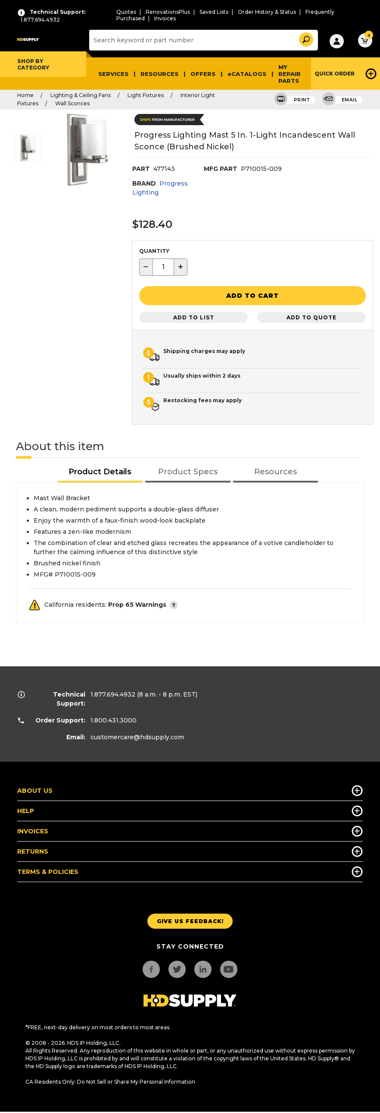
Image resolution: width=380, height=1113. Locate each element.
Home (25, 95)
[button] (305, 38)
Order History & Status (267, 12)
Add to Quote (311, 315)
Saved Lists (213, 12)
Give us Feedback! (190, 919)
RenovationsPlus (168, 12)
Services (113, 73)
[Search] (202, 40)
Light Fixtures (146, 95)
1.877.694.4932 (112, 693)
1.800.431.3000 (113, 718)
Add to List (193, 315)
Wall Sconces (72, 103)
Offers (202, 73)
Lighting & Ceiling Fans (80, 95)
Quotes (126, 12)
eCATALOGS (246, 73)
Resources (159, 73)
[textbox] (163, 267)
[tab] (100, 470)
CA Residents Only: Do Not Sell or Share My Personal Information (110, 1080)
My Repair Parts (289, 73)
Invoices (165, 18)
